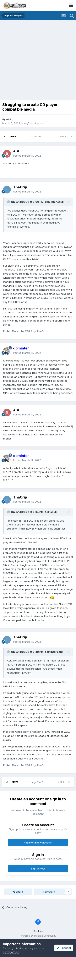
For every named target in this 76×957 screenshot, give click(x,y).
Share (18, 892)
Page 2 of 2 (38, 136)
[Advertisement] (38, 60)
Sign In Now (38, 868)
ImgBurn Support (34, 123)
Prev (13, 136)
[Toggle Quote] (8, 201)
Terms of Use (11, 952)
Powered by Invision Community (38, 935)
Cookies (38, 931)
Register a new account (38, 842)
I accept (64, 947)
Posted (27, 155)
